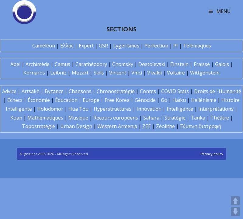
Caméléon (43, 45)
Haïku (179, 100)
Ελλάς (67, 45)
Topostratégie (38, 126)
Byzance (54, 91)
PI (175, 45)
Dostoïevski (151, 64)
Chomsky (122, 64)
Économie (39, 100)
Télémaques (197, 45)
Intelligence (180, 109)
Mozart (80, 72)
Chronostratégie (116, 91)
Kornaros (34, 72)
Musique (78, 117)
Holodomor (50, 109)
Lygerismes (126, 45)
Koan (16, 117)
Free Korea (117, 100)
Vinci (136, 72)
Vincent (117, 72)
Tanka (198, 117)
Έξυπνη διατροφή (200, 126)
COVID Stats (175, 91)
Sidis (99, 72)
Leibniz (58, 72)
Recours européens (115, 117)
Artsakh (31, 91)
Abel (15, 64)
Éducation (66, 100)
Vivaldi (154, 72)
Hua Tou (78, 109)
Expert (86, 45)
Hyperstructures (112, 109)
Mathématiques (45, 117)
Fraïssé (202, 64)
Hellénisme (203, 100)
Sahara (151, 117)
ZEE (146, 126)
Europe (91, 100)
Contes (148, 91)
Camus (62, 64)
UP (235, 200)
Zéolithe (165, 126)
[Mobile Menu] (220, 11)
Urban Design (76, 126)
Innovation (149, 109)
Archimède (38, 64)
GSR (103, 45)
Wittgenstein (205, 72)
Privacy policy (212, 153)
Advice (9, 91)
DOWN (235, 211)
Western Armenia (117, 126)
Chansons (80, 91)
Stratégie (175, 117)
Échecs (15, 100)
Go (164, 100)
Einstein (179, 64)
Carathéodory (91, 64)
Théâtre (219, 117)
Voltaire (176, 72)
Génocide (145, 100)
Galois (222, 64)
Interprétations (216, 109)
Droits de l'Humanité (217, 91)
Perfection (156, 45)
